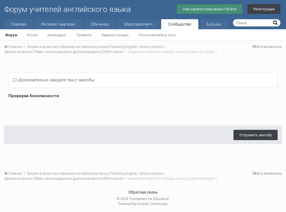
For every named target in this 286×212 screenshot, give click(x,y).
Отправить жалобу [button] (255, 135)
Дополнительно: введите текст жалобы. (54, 79)
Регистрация (264, 9)
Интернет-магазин (58, 24)
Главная (18, 24)
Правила (83, 35)
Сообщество (179, 24)
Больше (214, 24)
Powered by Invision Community (143, 204)
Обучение (100, 24)
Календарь (56, 35)
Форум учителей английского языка (67, 9)
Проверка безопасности (33, 95)
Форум (11, 35)
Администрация (114, 35)
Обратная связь (143, 192)
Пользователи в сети (157, 35)
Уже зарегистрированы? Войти (210, 9)
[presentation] (50, 110)
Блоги (32, 35)
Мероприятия (138, 24)
